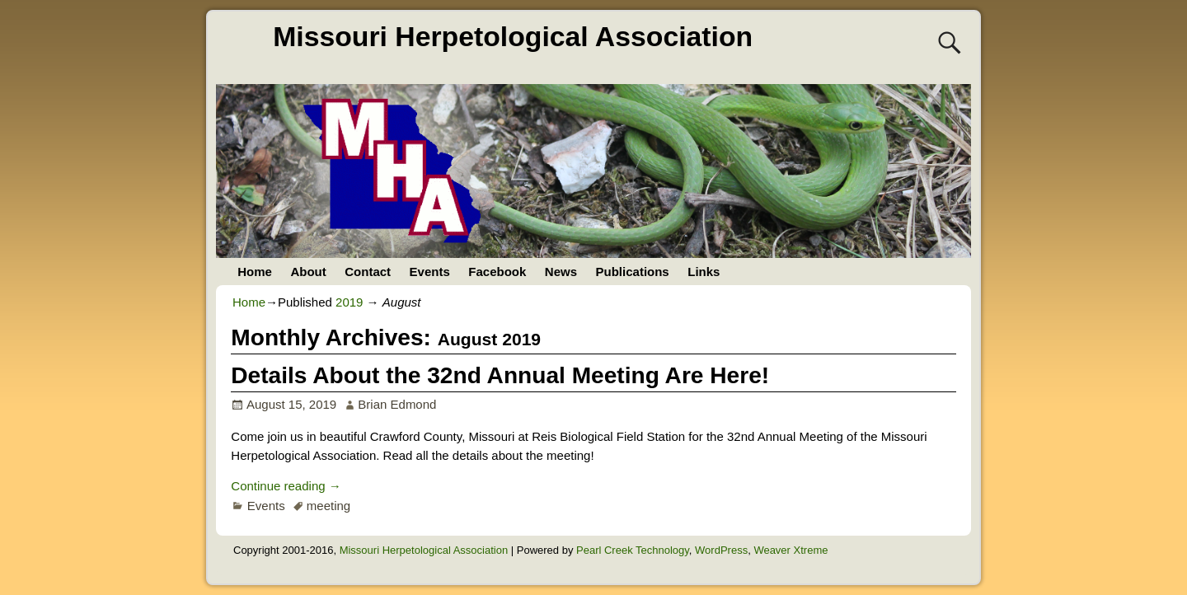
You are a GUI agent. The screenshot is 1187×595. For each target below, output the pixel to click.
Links (703, 272)
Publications (632, 272)
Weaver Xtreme (790, 550)
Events (430, 272)
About (308, 272)
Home (254, 272)
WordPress (721, 550)
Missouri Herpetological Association (513, 36)
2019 (349, 302)
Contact (368, 272)
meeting (328, 506)
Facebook (497, 272)
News (561, 272)
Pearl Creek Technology (632, 550)
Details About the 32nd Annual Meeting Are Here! (500, 375)
